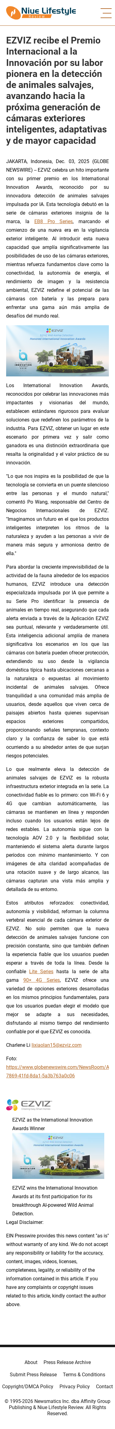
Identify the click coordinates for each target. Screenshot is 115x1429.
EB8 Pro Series (53, 221)
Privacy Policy (74, 1386)
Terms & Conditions (84, 1375)
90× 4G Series (41, 980)
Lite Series (41, 971)
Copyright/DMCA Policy (27, 1386)
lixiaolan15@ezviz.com (57, 1045)
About (31, 1362)
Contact (104, 1386)
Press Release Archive (67, 1362)
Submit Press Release (33, 1375)
